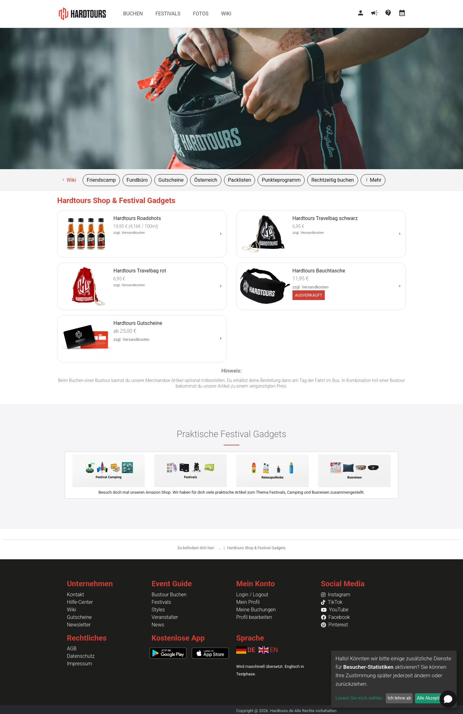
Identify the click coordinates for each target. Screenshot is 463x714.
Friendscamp (101, 180)
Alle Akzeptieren (432, 698)
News (158, 625)
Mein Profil (248, 602)
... (220, 548)
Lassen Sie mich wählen (358, 698)
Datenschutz (81, 656)
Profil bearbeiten (254, 617)
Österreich (205, 180)
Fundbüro (137, 180)
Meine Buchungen (256, 610)
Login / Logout (252, 595)
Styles (158, 610)
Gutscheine (170, 180)
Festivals (161, 602)
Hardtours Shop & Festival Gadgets (256, 548)
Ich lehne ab (399, 698)
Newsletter (79, 625)
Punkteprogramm (281, 180)
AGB (72, 649)
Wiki (68, 180)
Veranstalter (165, 617)
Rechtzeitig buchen (332, 180)
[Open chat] (448, 699)
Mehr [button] (373, 180)
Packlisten (239, 180)
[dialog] (394, 679)
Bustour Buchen (169, 595)
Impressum (79, 664)
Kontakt (75, 595)
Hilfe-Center (80, 602)
